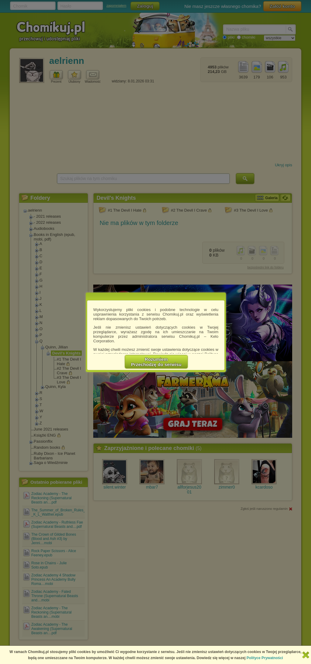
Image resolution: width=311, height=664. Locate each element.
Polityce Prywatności (265, 658)
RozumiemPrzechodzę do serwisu (156, 362)
